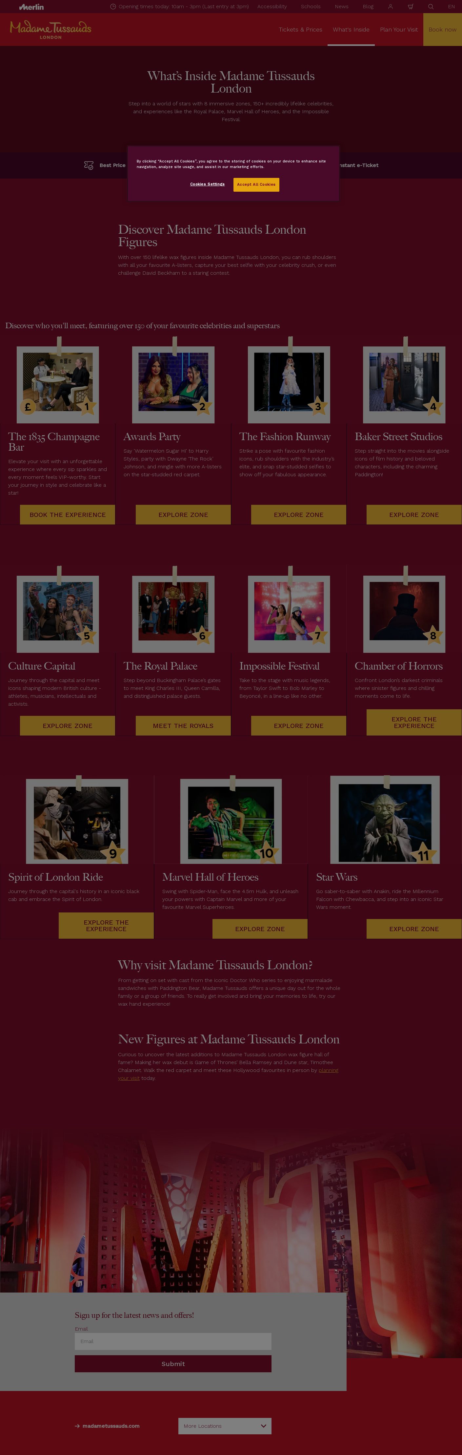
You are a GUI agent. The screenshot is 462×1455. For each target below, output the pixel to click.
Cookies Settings (207, 184)
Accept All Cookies (256, 184)
